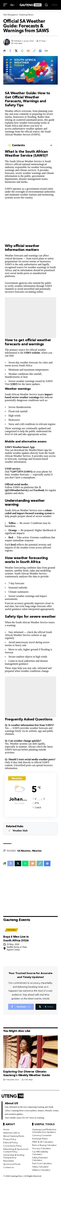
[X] (45, 1007)
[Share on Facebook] (10, 51)
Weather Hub (20, 830)
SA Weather (24, 850)
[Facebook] (21, 1007)
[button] (6, 4)
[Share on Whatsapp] (22, 51)
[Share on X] (16, 51)
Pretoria (11, 930)
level (13, 544)
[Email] (28, 51)
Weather (37, 850)
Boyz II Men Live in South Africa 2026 (16, 938)
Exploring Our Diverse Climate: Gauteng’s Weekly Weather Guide (26, 1073)
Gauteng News (26, 14)
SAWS (14, 384)
